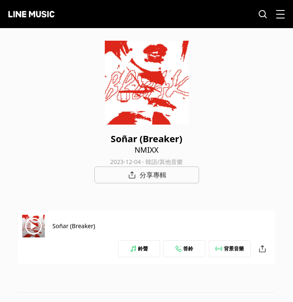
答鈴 (184, 248)
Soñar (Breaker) (73, 226)
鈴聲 (139, 248)
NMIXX (146, 150)
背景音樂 (229, 248)
